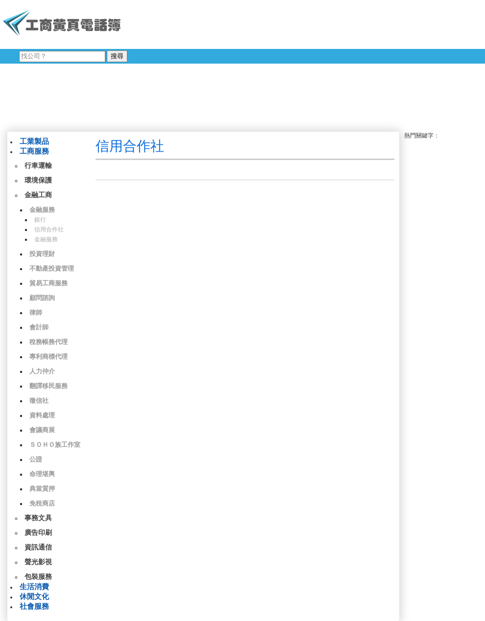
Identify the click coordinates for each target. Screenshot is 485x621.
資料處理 (42, 415)
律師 (35, 312)
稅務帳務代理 (48, 341)
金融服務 (42, 209)
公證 (35, 459)
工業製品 (34, 141)
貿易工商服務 (48, 283)
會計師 (38, 327)
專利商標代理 (48, 356)
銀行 (40, 219)
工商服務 (34, 151)
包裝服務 (38, 576)
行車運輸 (38, 165)
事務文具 (38, 518)
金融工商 (38, 195)
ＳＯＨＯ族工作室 (54, 444)
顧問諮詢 (42, 297)
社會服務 (34, 606)
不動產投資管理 (51, 268)
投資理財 (42, 253)
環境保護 (38, 180)
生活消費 (34, 587)
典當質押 (42, 488)
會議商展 (42, 430)
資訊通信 (38, 547)
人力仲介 (42, 371)
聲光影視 (38, 562)
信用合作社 (49, 229)
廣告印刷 (38, 532)
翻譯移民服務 (48, 386)
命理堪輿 (42, 474)
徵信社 (38, 400)
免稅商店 (42, 503)
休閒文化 (34, 596)
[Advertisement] (193, 63)
